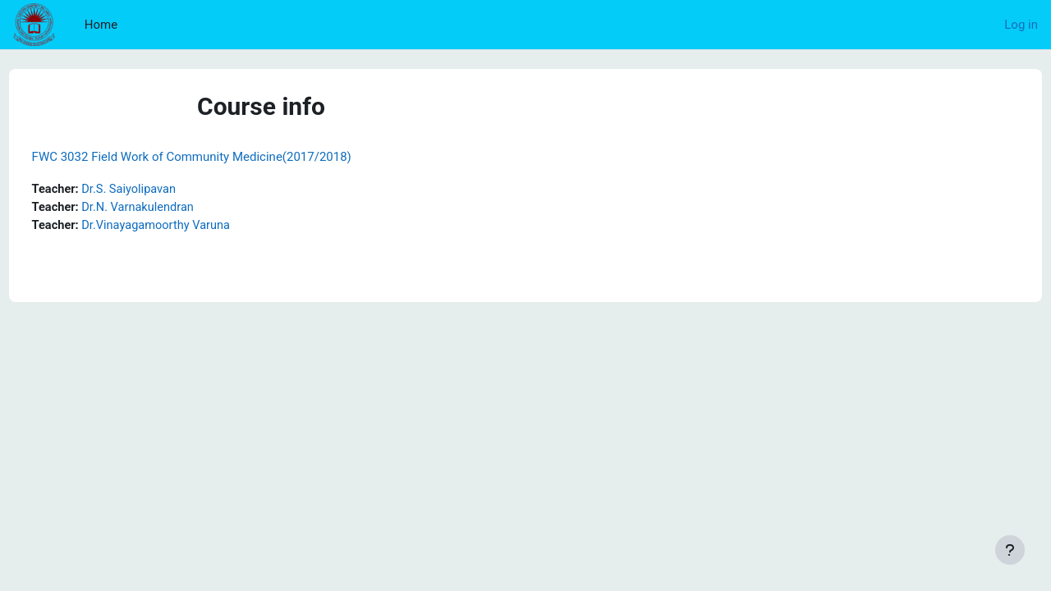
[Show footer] (1010, 550)
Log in (1021, 24)
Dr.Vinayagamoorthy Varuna (190, 226)
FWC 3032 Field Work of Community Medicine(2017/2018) (222, 156)
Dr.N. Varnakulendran (172, 208)
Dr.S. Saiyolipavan (162, 189)
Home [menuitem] (101, 24)
